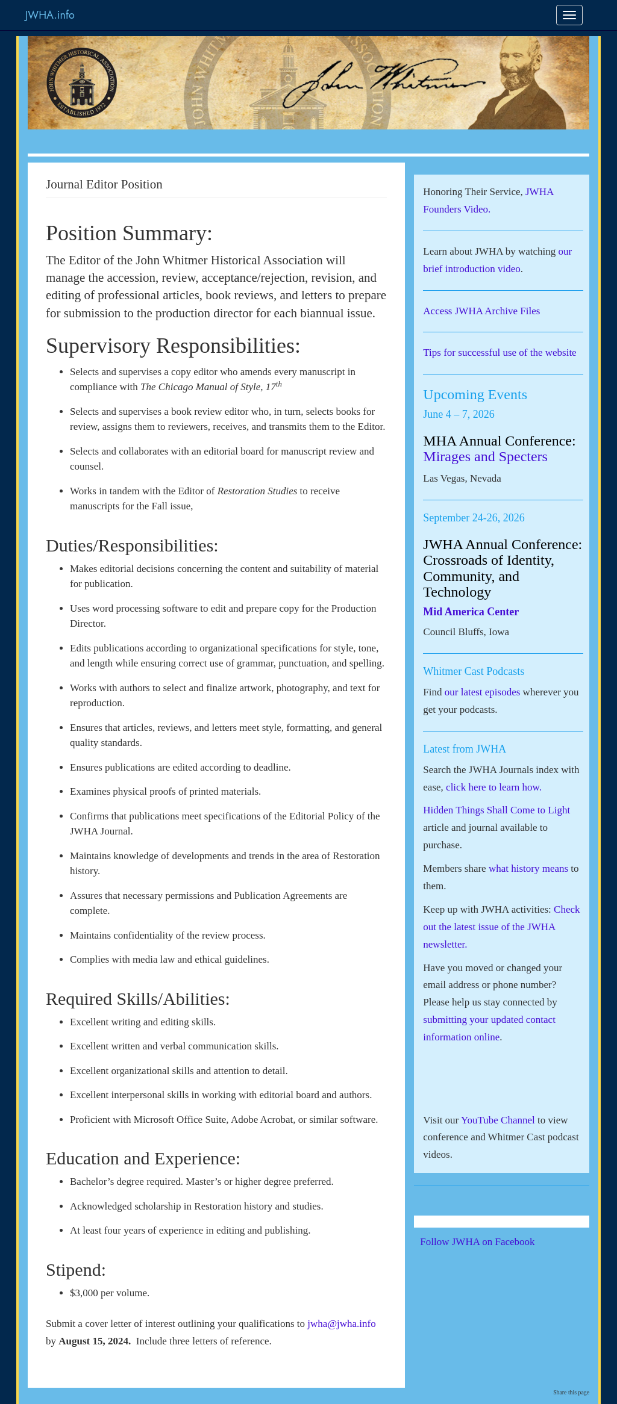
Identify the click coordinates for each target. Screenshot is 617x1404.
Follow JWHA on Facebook (494, 1241)
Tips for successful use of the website (499, 352)
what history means (528, 868)
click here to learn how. (494, 787)
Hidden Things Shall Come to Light (496, 810)
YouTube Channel (498, 1120)
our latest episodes (483, 692)
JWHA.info (50, 15)
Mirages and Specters (485, 456)
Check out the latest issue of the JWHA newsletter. (501, 927)
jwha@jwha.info (340, 1323)
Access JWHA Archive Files (481, 311)
